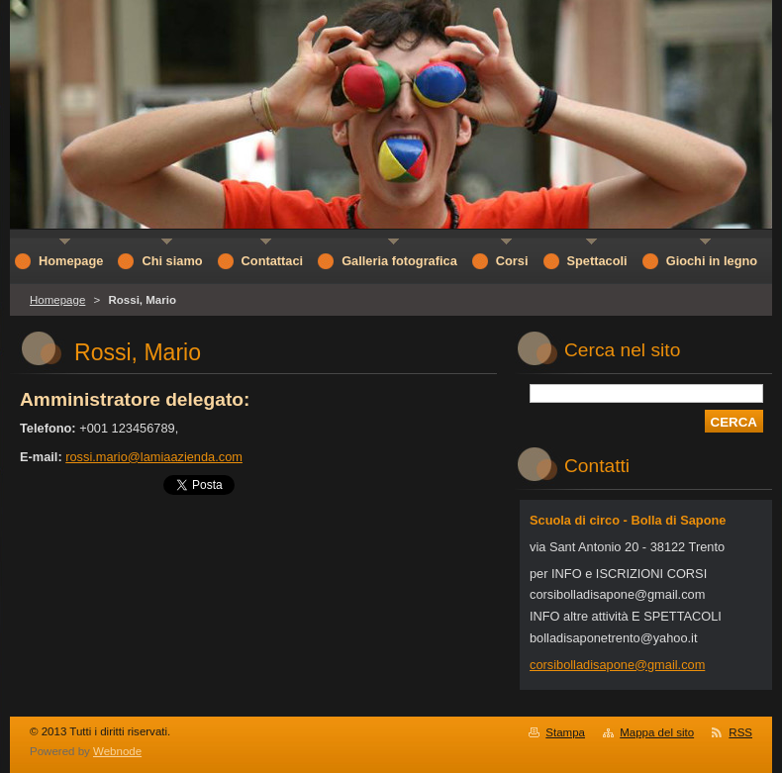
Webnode (117, 751)
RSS (740, 732)
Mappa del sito (657, 732)
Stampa (565, 732)
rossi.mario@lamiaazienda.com (154, 456)
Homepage (57, 300)
